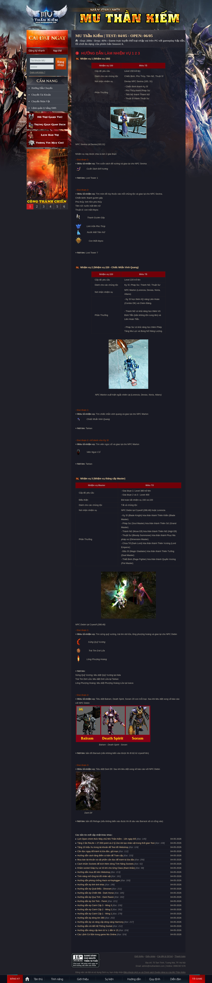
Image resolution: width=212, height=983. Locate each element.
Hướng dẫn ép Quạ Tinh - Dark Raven (95, 897)
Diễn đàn (176, 979)
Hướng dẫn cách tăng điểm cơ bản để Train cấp (100, 855)
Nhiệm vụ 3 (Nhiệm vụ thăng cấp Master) (102, 478)
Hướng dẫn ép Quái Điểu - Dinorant (94, 888)
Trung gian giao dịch (47, 125)
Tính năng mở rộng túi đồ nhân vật (94, 876)
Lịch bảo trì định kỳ (47, 135)
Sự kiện (109, 979)
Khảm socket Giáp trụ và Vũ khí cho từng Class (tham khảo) (106, 868)
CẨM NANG (47, 79)
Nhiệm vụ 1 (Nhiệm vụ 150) (95, 58)
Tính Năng (57, 979)
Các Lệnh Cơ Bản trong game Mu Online (96, 934)
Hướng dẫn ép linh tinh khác (90, 884)
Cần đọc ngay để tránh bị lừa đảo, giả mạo (97, 851)
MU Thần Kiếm (47, 15)
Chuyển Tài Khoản (41, 94)
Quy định (155, 979)
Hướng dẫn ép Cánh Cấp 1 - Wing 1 (94, 913)
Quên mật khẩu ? (37, 72)
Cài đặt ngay (47, 38)
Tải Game (197, 979)
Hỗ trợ (47, 117)
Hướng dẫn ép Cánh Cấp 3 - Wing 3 (94, 905)
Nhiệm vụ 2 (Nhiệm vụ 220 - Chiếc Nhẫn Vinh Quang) (109, 267)
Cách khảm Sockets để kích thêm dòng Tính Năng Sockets (105, 864)
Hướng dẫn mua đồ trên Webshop (93, 872)
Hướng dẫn (134, 979)
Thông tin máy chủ (47, 143)
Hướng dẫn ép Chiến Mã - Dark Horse (95, 893)
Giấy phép (150, 956)
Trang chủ (76, 40)
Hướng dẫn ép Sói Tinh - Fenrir (92, 901)
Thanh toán (180, 956)
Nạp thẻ (57, 50)
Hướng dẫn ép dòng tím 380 (91, 918)
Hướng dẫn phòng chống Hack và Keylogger (99, 880)
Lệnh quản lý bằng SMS (43, 108)
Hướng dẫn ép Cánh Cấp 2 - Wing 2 (94, 909)
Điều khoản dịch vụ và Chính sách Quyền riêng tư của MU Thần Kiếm (155, 972)
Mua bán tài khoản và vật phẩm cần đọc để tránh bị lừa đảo (105, 859)
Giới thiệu (138, 956)
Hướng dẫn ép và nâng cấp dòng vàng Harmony (100, 922)
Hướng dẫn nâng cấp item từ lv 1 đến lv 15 (97, 930)
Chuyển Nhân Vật (40, 101)
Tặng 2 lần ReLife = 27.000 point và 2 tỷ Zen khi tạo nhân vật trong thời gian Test (116, 843)
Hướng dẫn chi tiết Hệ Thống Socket (94, 926)
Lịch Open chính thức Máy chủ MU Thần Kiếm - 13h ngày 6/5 (106, 839)
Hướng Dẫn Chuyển (42, 88)
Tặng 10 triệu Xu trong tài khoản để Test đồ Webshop (102, 847)
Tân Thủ (38, 979)
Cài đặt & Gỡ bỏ (165, 956)
